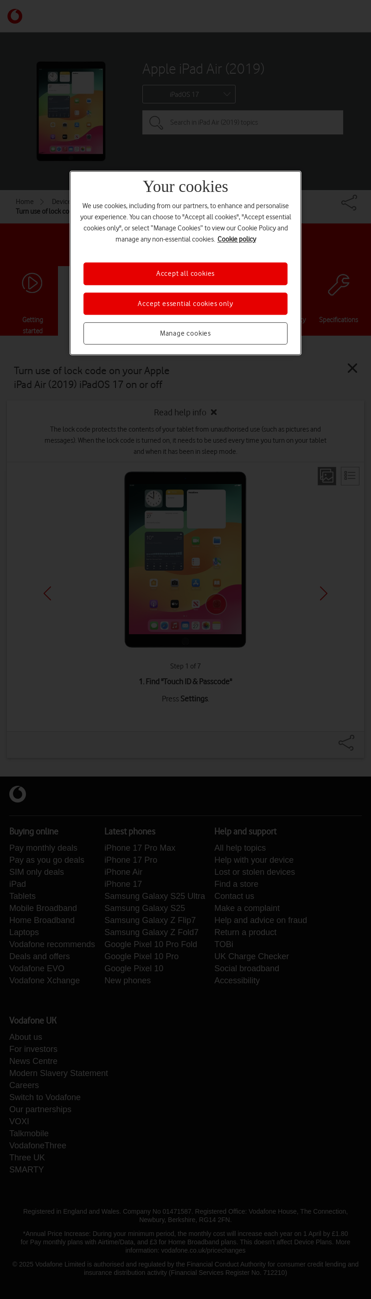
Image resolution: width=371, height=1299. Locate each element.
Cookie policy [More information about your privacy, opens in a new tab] (236, 240)
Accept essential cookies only (185, 303)
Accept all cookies (185, 274)
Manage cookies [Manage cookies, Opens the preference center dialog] (185, 333)
